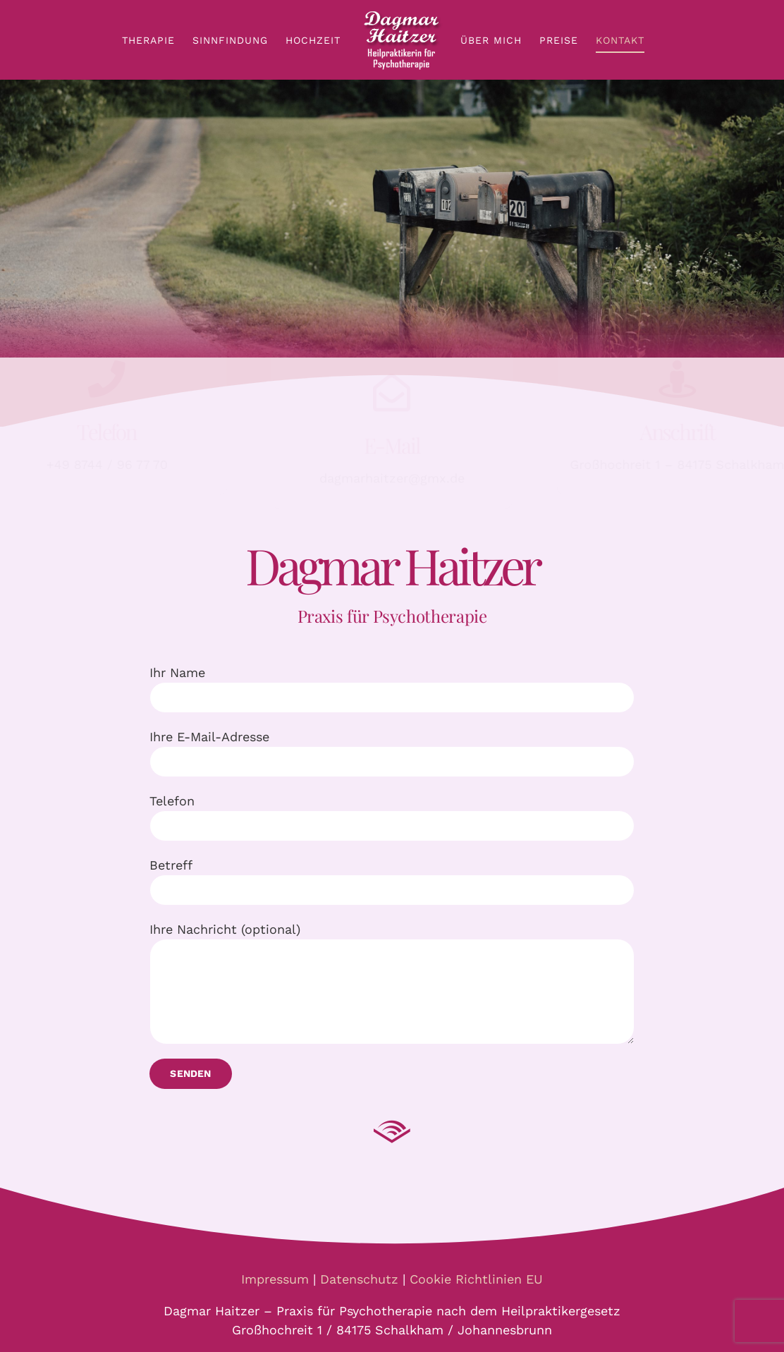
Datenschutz (359, 1279)
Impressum (275, 1279)
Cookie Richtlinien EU (476, 1279)
